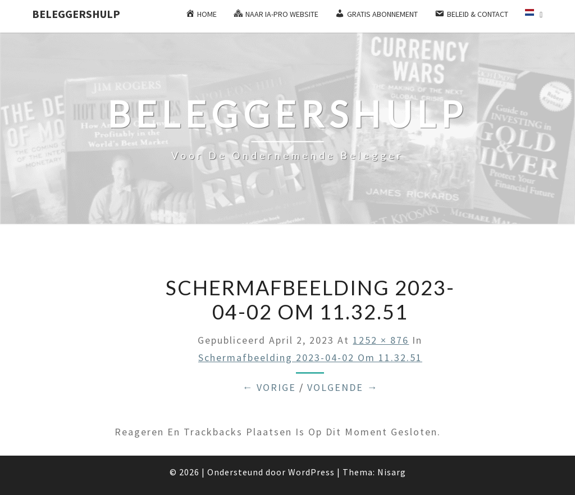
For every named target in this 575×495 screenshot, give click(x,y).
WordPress (311, 472)
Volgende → (342, 387)
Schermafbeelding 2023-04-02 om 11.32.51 (310, 357)
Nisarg (391, 472)
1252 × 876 (381, 340)
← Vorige (269, 387)
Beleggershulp (76, 14)
